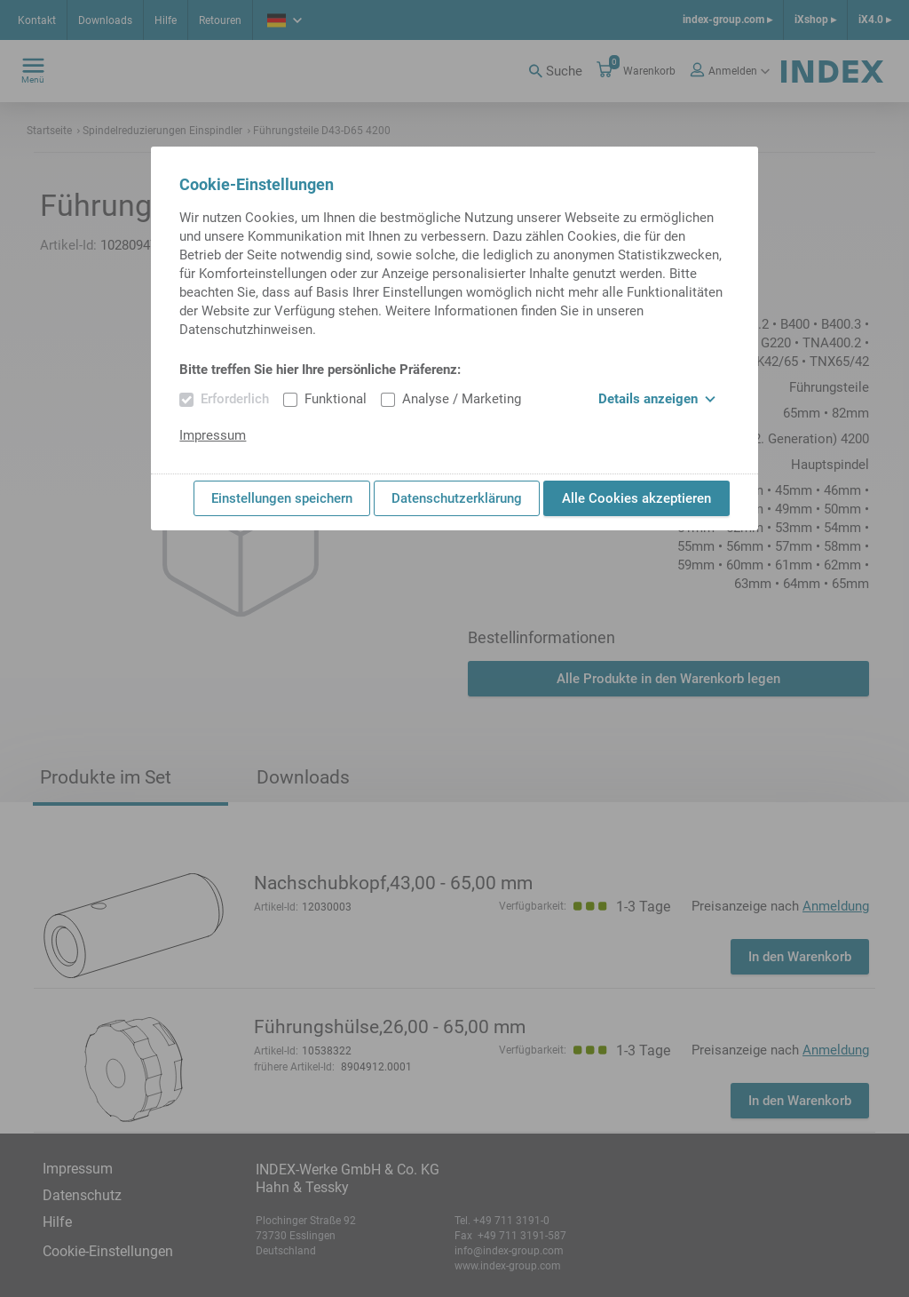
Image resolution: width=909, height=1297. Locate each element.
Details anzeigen (656, 399)
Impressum (212, 435)
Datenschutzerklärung (456, 498)
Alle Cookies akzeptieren (636, 498)
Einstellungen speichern (281, 498)
